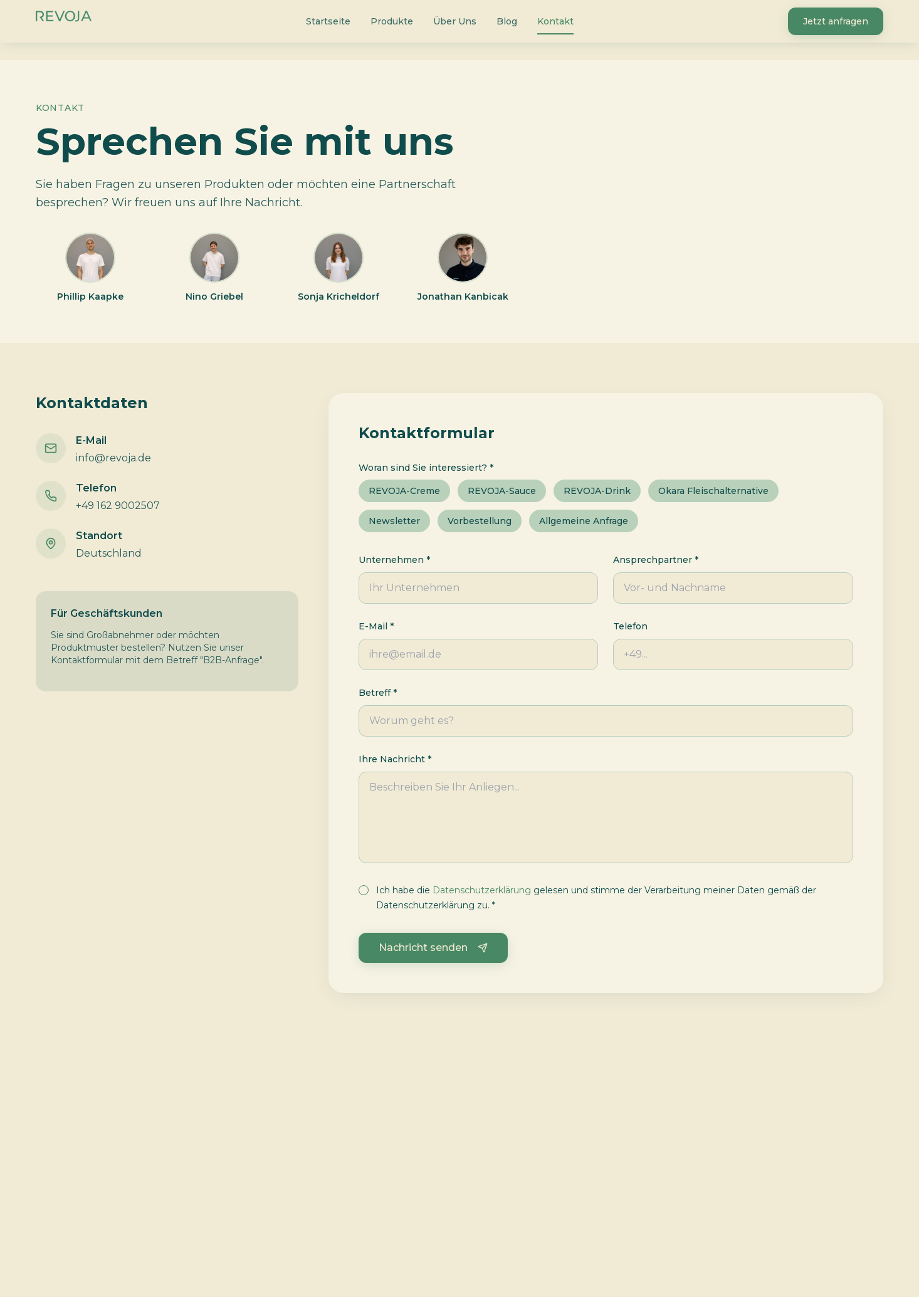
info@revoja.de (113, 458)
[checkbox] (364, 890)
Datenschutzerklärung (482, 890)
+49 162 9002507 (118, 506)
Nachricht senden (433, 947)
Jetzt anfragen (835, 21)
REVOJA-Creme (404, 490)
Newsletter (394, 521)
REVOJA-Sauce (502, 490)
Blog (506, 21)
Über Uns (454, 21)
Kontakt (555, 24)
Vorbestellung (480, 521)
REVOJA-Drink (597, 490)
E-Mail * (376, 626)
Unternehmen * (394, 559)
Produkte (391, 21)
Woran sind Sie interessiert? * (426, 467)
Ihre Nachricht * (395, 759)
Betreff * (378, 692)
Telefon (630, 626)
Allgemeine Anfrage (583, 521)
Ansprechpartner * (655, 559)
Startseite (328, 21)
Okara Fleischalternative (713, 490)
